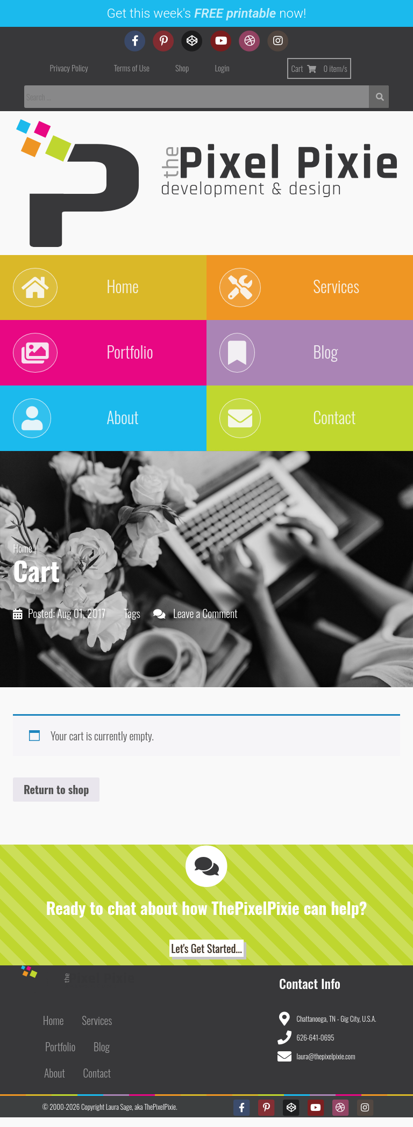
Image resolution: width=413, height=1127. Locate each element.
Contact (97, 1082)
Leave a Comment (205, 623)
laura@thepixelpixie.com (326, 1065)
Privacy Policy (69, 68)
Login (222, 68)
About (54, 1082)
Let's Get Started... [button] (206, 958)
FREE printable (235, 13)
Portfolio (60, 1056)
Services (97, 1030)
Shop (182, 68)
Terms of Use (131, 68)
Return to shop (56, 799)
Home (22, 558)
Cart (319, 68)
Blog (102, 1056)
